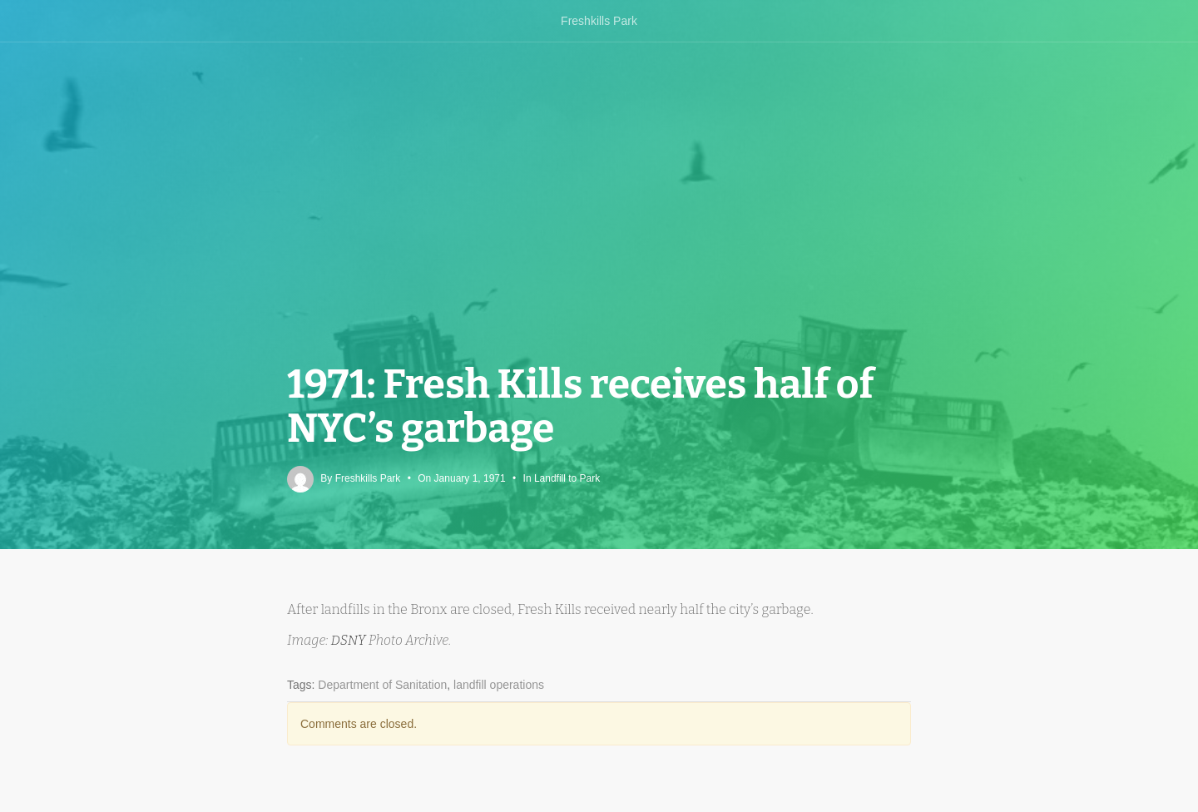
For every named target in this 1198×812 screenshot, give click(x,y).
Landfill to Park (567, 478)
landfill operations (498, 684)
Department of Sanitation (382, 684)
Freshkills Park (599, 20)
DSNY (350, 640)
